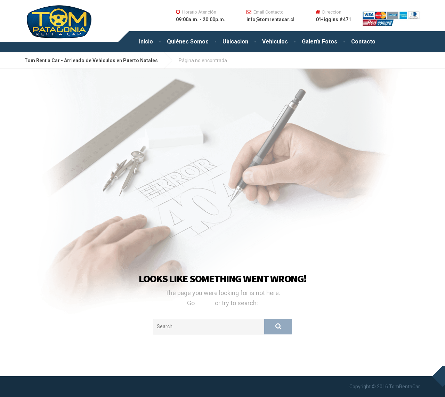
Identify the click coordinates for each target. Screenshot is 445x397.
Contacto (363, 41)
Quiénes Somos (188, 41)
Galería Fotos (319, 41)
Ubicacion (235, 41)
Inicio (146, 41)
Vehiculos (275, 41)
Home (205, 303)
